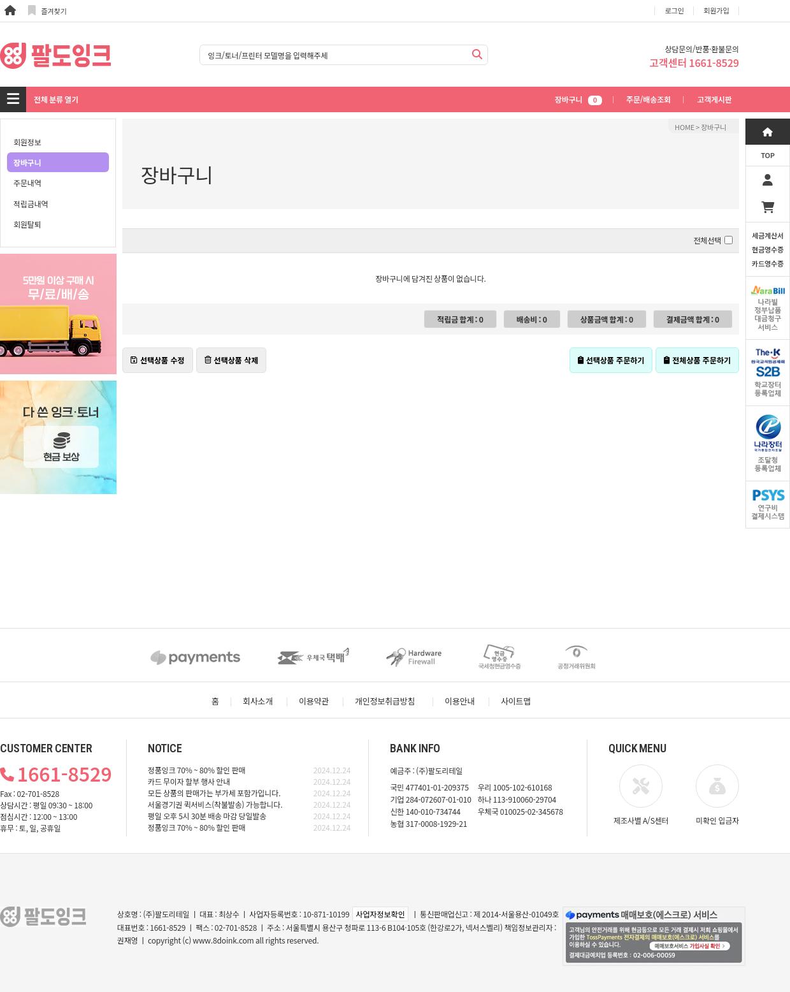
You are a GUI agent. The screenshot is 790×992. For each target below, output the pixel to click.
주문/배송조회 (648, 99)
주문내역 (27, 182)
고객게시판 (714, 99)
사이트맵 (516, 701)
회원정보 (27, 141)
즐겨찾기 (47, 10)
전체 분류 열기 (56, 99)
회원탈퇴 (27, 224)
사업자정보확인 (380, 913)
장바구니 (578, 99)
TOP (768, 155)
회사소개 (258, 701)
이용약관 (314, 701)
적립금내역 (30, 203)
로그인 (674, 10)
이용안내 (460, 701)
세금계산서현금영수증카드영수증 (768, 249)
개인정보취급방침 (385, 701)
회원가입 (716, 10)
